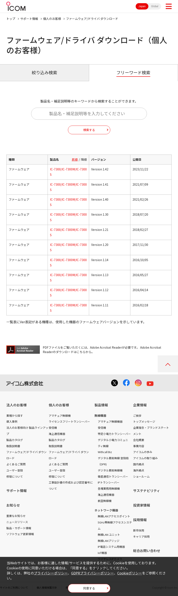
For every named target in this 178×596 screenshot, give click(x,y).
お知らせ (13, 505)
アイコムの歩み (142, 452)
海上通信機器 (57, 434)
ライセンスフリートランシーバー (69, 421)
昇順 (75, 159)
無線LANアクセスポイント (114, 516)
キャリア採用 (141, 536)
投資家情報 (141, 505)
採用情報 (140, 519)
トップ (10, 18)
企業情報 (140, 404)
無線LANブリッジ (108, 541)
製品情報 (101, 404)
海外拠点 (138, 470)
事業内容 (138, 446)
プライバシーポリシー (51, 572)
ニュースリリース (17, 522)
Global (154, 6)
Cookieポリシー (129, 572)
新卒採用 (138, 530)
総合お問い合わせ (146, 550)
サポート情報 (29, 18)
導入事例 (11, 421)
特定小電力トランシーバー (114, 434)
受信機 (53, 428)
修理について (14, 476)
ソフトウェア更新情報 (20, 534)
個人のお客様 (52, 18)
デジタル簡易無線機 (110, 470)
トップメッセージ (144, 421)
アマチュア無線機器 (110, 421)
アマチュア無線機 (60, 416)
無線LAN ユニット (109, 535)
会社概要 (138, 440)
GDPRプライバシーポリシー (92, 572)
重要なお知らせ (16, 516)
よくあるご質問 (16, 464)
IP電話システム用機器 (111, 547)
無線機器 (100, 415)
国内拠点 (138, 464)
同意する (89, 588)
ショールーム (141, 476)
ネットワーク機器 (106, 510)
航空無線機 (105, 501)
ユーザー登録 (14, 470)
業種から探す (14, 416)
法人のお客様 (16, 404)
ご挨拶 (137, 416)
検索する (89, 130)
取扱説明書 (13, 446)
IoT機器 (102, 553)
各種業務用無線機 (109, 488)
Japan (142, 6)
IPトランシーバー (108, 482)
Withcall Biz (105, 452)
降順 (84, 159)
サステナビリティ (146, 490)
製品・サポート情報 (18, 528)
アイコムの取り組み (145, 458)
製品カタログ (14, 440)
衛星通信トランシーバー (113, 476)
